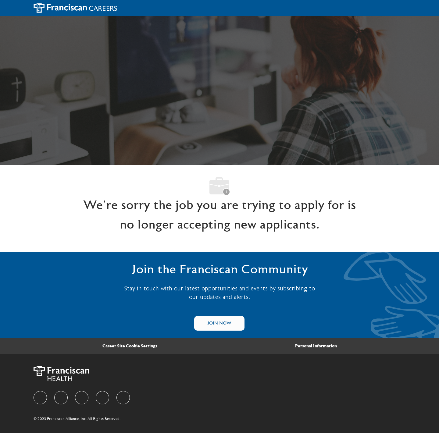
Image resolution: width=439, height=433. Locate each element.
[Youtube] (123, 397)
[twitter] (81, 397)
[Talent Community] (219, 323)
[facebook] (40, 397)
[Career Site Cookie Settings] (129, 346)
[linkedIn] (61, 397)
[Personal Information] (316, 346)
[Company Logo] (75, 7)
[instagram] (102, 397)
